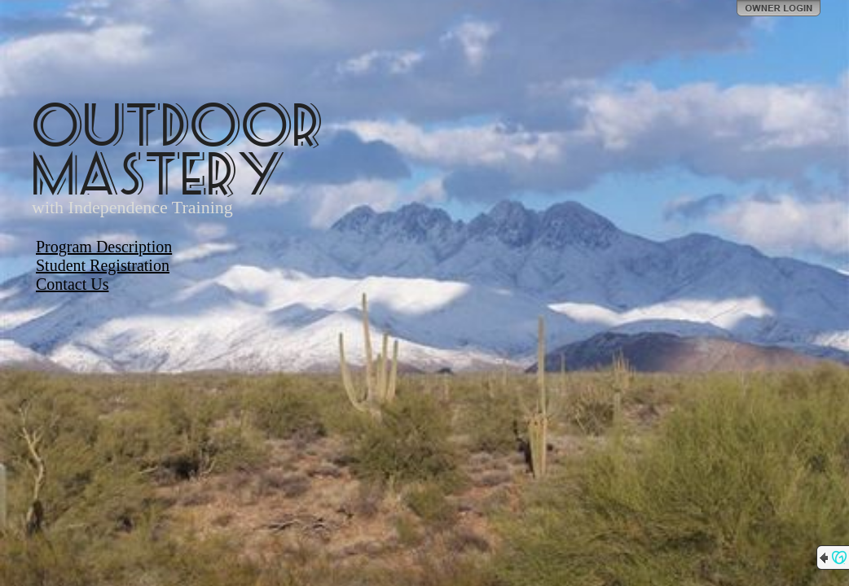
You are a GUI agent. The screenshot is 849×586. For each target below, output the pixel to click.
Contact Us (72, 284)
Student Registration (102, 265)
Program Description (104, 247)
